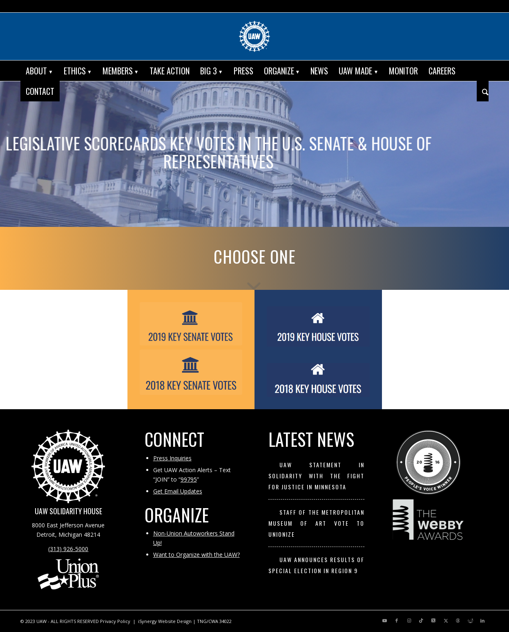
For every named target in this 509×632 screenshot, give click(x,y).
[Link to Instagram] (409, 620)
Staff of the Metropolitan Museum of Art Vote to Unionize (316, 523)
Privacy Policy (115, 621)
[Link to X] (433, 620)
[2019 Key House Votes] (318, 326)
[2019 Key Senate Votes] (191, 323)
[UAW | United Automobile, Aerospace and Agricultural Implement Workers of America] (254, 36)
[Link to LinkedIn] (482, 620)
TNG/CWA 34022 (214, 621)
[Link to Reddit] (470, 620)
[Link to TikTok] (421, 620)
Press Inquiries (172, 458)
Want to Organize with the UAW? (196, 554)
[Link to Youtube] (384, 620)
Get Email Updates (177, 491)
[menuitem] (39, 71)
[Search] (483, 91)
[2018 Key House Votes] (318, 380)
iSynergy (147, 621)
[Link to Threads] (458, 620)
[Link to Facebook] (397, 620)
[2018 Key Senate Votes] (191, 372)
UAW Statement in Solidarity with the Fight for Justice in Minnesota (316, 475)
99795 (189, 479)
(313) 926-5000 (68, 549)
